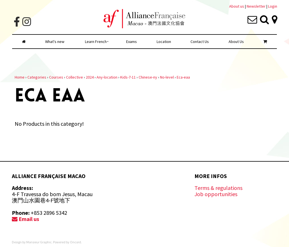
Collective (74, 77)
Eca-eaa (183, 77)
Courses (56, 77)
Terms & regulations (218, 187)
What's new (54, 41)
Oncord (75, 242)
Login (272, 6)
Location (164, 41)
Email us (25, 218)
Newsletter (256, 6)
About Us (236, 41)
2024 (90, 77)
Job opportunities (215, 194)
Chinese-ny (148, 77)
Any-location (107, 77)
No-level (167, 77)
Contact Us (200, 41)
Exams (131, 41)
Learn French (96, 41)
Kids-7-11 (128, 77)
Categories (36, 77)
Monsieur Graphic (39, 242)
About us (236, 6)
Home (20, 77)
